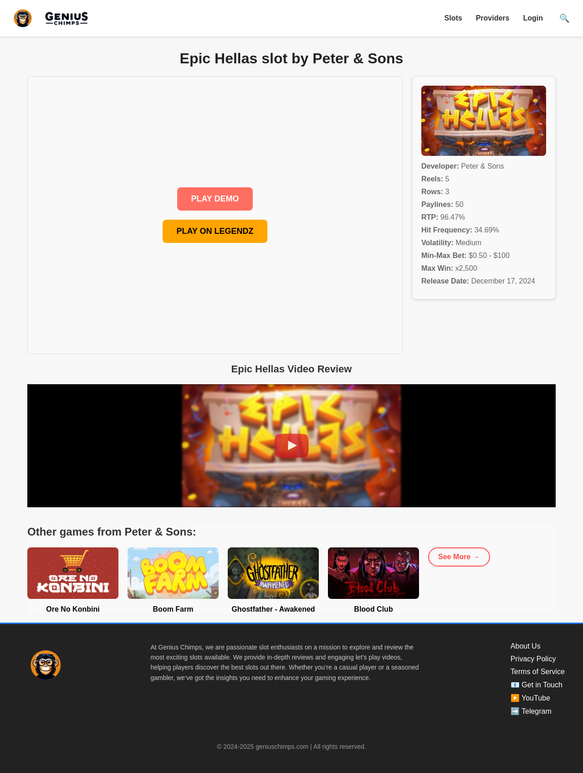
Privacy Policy (533, 659)
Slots (453, 18)
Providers (493, 18)
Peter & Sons (482, 166)
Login (533, 18)
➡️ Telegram (531, 711)
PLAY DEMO (215, 198)
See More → (459, 557)
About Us (526, 646)
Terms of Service (538, 671)
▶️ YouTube (530, 698)
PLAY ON (214, 231)
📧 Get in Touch (537, 685)
